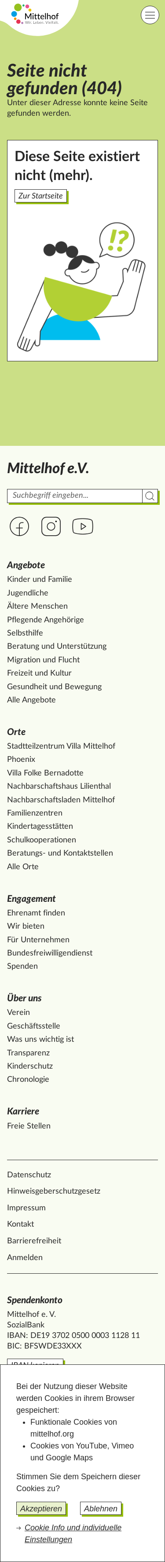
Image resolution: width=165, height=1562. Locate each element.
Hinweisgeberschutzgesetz (53, 1191)
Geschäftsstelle (33, 1026)
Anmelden (25, 1258)
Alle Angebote (31, 700)
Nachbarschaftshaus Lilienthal (59, 786)
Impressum (26, 1208)
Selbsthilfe (25, 633)
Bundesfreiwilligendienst (49, 953)
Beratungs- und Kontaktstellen (60, 853)
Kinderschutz (30, 1066)
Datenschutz (29, 1175)
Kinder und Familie (39, 580)
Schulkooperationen (41, 840)
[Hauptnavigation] (150, 15)
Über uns (24, 998)
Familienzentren (34, 813)
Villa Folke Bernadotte (45, 773)
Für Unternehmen (38, 940)
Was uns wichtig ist (40, 1040)
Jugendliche (27, 593)
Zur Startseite (40, 196)
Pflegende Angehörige (45, 620)
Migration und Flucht (43, 660)
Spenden (22, 966)
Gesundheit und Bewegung (54, 687)
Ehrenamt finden (36, 913)
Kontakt (20, 1224)
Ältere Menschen (37, 606)
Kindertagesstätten (40, 827)
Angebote (26, 565)
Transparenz (28, 1053)
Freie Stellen (29, 1126)
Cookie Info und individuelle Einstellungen (73, 1533)
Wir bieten (25, 926)
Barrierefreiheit (34, 1241)
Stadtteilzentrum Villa (61, 746)
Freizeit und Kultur (39, 673)
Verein (18, 1013)
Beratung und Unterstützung (56, 647)
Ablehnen (100, 1508)
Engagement (31, 899)
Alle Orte (23, 867)
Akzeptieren (41, 1508)
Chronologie (28, 1080)
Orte (16, 732)
